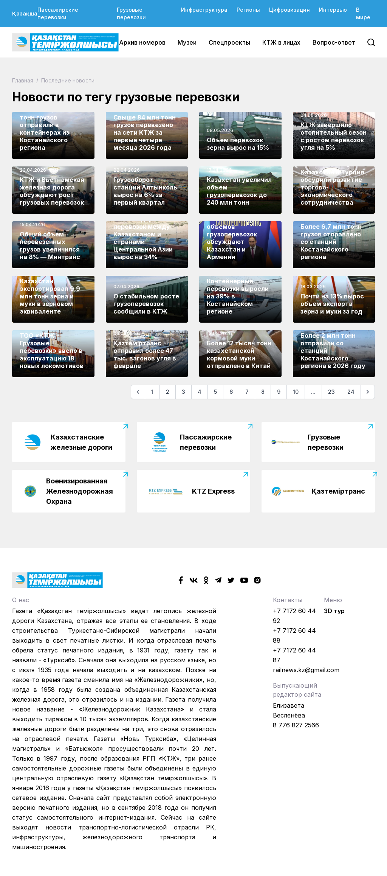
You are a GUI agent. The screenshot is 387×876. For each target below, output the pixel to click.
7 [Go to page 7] (247, 391)
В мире (363, 13)
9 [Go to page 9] (278, 391)
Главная (23, 80)
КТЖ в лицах (281, 42)
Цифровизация (289, 9)
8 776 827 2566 (296, 725)
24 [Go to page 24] (350, 391)
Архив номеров (142, 42)
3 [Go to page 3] (183, 391)
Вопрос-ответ (334, 42)
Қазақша (24, 13)
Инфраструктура (204, 9)
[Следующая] (368, 392)
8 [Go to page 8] (263, 391)
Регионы (248, 9)
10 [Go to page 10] (296, 391)
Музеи (187, 42)
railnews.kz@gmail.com (306, 670)
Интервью (333, 9)
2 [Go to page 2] (167, 391)
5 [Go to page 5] (215, 391)
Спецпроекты (229, 42)
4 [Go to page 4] (199, 391)
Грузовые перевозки (131, 13)
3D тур (334, 611)
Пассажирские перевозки (57, 13)
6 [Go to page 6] (231, 391)
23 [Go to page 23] (331, 391)
